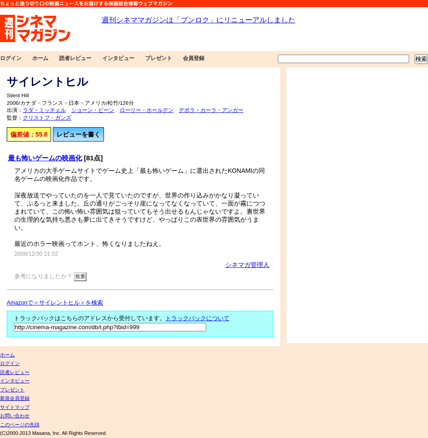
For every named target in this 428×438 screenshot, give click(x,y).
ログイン (11, 58)
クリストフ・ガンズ (47, 118)
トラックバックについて (197, 318)
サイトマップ (15, 407)
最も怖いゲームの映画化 (45, 158)
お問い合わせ (15, 415)
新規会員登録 (15, 398)
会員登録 (193, 58)
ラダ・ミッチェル (44, 110)
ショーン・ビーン (92, 110)
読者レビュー (75, 58)
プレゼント (158, 58)
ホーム (40, 58)
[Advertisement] (333, 205)
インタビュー (118, 58)
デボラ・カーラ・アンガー (211, 110)
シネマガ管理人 (247, 264)
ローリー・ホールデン (146, 110)
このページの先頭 (19, 424)
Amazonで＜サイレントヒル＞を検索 (55, 303)
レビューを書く (78, 134)
